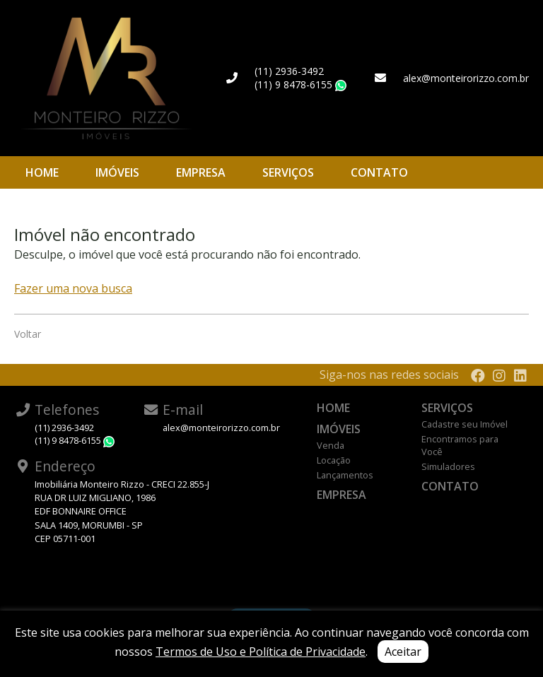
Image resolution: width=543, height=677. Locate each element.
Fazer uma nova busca (73, 288)
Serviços (288, 172)
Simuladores (448, 466)
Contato (379, 172)
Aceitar (403, 651)
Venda (330, 445)
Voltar (27, 334)
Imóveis (117, 172)
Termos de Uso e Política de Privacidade (261, 651)
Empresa (201, 172)
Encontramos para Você (459, 445)
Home (42, 172)
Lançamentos (345, 475)
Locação (334, 460)
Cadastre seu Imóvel (464, 424)
